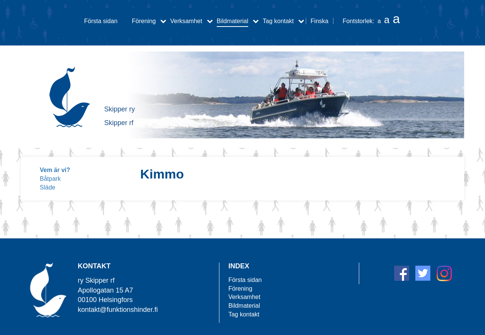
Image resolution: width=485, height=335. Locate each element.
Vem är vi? (55, 170)
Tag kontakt (278, 21)
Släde (47, 187)
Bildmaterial (233, 21)
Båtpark (50, 178)
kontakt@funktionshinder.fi (118, 309)
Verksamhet (186, 21)
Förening (144, 21)
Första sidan (100, 21)
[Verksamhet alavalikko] (210, 21)
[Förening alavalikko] (163, 21)
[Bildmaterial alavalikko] (256, 21)
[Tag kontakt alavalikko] (301, 21)
